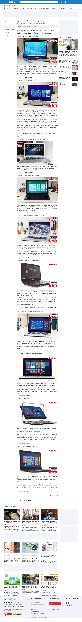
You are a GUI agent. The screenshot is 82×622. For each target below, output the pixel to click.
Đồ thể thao (29, 8)
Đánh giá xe (54, 8)
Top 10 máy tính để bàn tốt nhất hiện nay (64, 78)
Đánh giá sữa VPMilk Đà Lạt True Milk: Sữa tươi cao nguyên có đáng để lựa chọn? (12, 587)
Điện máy (22, 8)
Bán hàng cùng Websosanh (72, 2)
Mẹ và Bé (35, 8)
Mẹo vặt (6, 35)
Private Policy (69, 605)
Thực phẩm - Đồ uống (9, 29)
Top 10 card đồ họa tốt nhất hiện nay (64, 84)
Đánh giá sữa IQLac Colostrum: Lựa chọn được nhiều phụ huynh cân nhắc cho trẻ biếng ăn (49, 555)
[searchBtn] (56, 2)
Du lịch (6, 21)
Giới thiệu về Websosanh (54, 605)
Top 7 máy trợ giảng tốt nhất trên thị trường (64, 66)
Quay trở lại (26, 500)
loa (56, 127)
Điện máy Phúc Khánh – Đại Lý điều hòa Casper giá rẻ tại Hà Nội (30, 587)
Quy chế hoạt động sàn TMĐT (37, 613)
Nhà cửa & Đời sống (63, 8)
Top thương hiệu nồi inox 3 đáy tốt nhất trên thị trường (64, 61)
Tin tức (51, 607)
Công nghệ (9, 8)
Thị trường (7, 26)
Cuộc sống (16, 8)
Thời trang (7, 32)
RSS (67, 607)
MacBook (20, 36)
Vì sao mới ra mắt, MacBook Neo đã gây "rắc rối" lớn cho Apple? (12, 522)
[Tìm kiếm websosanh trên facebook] (67, 603)
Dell (55, 290)
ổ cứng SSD (47, 110)
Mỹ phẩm (6, 24)
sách (40, 205)
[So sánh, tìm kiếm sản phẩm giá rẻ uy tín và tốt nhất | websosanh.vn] (9, 2)
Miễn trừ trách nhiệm (35, 609)
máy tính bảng (36, 431)
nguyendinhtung (54, 495)
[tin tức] (4, 8)
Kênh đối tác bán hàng (54, 609)
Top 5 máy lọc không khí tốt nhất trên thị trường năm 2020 (68, 52)
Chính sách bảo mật (35, 611)
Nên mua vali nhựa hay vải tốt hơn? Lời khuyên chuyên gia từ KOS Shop (49, 522)
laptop (34, 311)
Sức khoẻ (48, 8)
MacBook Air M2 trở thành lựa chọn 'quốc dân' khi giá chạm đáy (30, 554)
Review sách (42, 8)
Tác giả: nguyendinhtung (22, 23)
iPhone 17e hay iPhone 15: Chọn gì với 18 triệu (11, 554)
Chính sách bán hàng (35, 607)
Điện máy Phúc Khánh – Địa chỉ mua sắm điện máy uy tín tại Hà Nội (48, 587)
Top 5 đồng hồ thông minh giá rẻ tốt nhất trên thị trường (65, 72)
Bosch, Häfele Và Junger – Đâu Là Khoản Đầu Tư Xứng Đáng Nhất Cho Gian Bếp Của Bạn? (30, 522)
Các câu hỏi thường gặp (36, 606)
